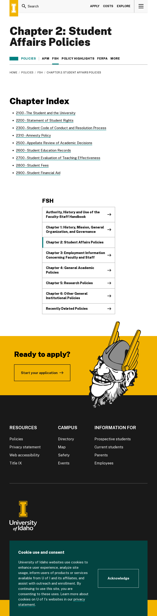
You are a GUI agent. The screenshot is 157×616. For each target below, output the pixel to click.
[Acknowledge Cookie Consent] (118, 578)
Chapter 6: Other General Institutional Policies (67, 296)
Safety (64, 455)
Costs (108, 6)
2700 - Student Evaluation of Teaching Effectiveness (58, 158)
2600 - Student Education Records (43, 150)
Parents (101, 455)
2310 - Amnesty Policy (33, 135)
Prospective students (112, 439)
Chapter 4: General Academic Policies (70, 270)
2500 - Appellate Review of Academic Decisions (54, 143)
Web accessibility (24, 455)
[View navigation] (141, 6)
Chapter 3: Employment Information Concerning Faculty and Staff (75, 255)
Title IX (15, 463)
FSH (55, 58)
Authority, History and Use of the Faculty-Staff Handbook (73, 214)
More (117, 58)
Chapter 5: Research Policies (69, 283)
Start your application (39, 373)
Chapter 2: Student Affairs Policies (75, 242)
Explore (123, 6)
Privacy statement (25, 447)
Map (62, 447)
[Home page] (13, 8)
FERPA (102, 58)
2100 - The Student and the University (45, 113)
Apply (94, 6)
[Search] (24, 6)
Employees (103, 463)
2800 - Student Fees (32, 165)
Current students (108, 447)
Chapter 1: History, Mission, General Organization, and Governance (75, 229)
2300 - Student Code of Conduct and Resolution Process (61, 128)
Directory (66, 439)
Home (13, 72)
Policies (28, 58)
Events (63, 463)
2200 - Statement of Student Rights (44, 120)
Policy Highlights (78, 58)
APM (45, 58)
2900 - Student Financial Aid (38, 173)
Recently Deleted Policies (67, 308)
